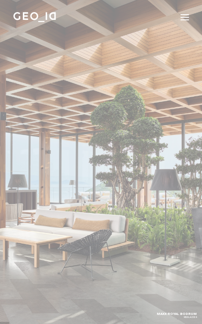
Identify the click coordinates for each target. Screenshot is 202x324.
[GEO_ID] (35, 17)
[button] (185, 17)
